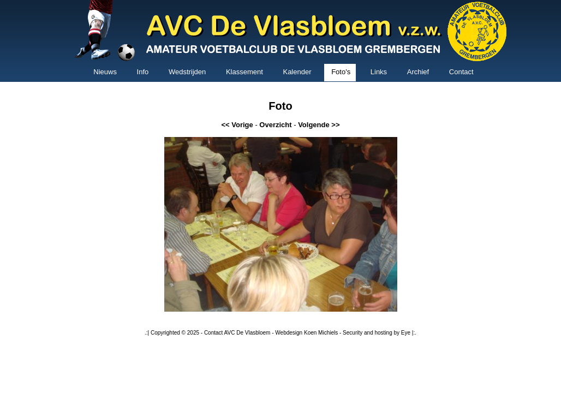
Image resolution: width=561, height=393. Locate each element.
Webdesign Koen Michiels (306, 333)
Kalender (297, 72)
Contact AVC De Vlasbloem (237, 333)
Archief (418, 72)
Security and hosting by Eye (376, 333)
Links (379, 72)
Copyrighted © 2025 (175, 333)
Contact (461, 72)
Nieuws (105, 72)
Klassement (244, 72)
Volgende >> (318, 125)
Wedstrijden (187, 72)
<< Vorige (237, 125)
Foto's (340, 72)
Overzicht (275, 125)
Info (143, 72)
